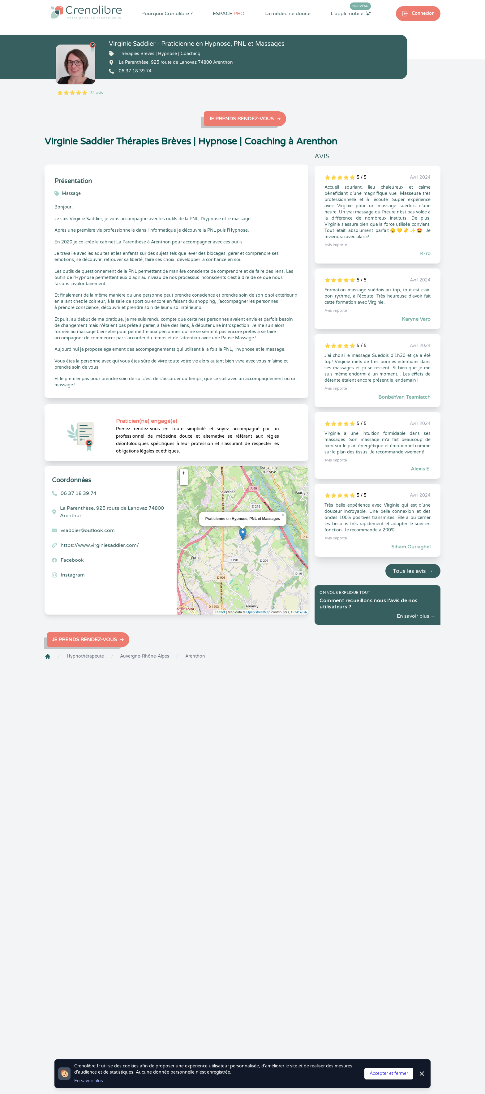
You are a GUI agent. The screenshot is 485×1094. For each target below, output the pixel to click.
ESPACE (228, 14)
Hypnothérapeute (85, 656)
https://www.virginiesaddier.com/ (100, 545)
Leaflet (220, 612)
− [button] (184, 481)
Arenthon (195, 656)
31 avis (96, 93)
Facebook (72, 560)
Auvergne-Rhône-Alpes (144, 656)
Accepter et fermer (389, 1073)
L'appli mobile (351, 13)
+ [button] (184, 473)
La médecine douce (287, 14)
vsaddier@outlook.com (88, 530)
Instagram (73, 575)
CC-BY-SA (299, 612)
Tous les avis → (413, 571)
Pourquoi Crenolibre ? (167, 14)
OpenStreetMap (258, 612)
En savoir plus (88, 1080)
